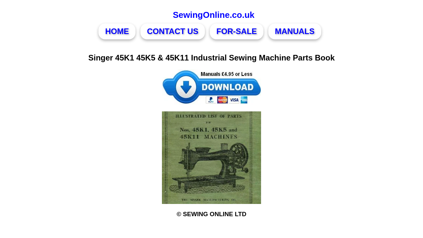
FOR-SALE (236, 31)
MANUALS (295, 31)
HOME (117, 31)
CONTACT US (173, 31)
